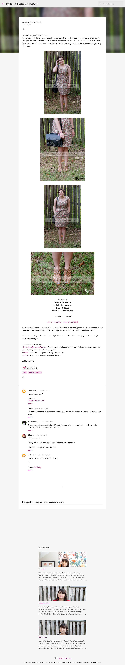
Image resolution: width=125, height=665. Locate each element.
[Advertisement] (62, 526)
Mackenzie (32, 422)
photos (38, 372)
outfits (31, 372)
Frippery (26, 355)
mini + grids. (42, 569)
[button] (23, 29)
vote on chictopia (54, 322)
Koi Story (37, 467)
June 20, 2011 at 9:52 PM (41, 408)
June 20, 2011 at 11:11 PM (44, 422)
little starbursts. (44, 603)
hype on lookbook (70, 322)
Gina (30, 435)
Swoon (25, 352)
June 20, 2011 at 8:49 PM (44, 391)
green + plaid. (43, 637)
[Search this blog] (112, 3)
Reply (30, 404)
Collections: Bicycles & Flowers (34, 347)
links (24, 372)
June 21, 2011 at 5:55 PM (40, 435)
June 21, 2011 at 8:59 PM (44, 455)
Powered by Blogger (62, 658)
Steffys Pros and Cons (36, 401)
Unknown (32, 391)
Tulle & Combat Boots (21, 4)
